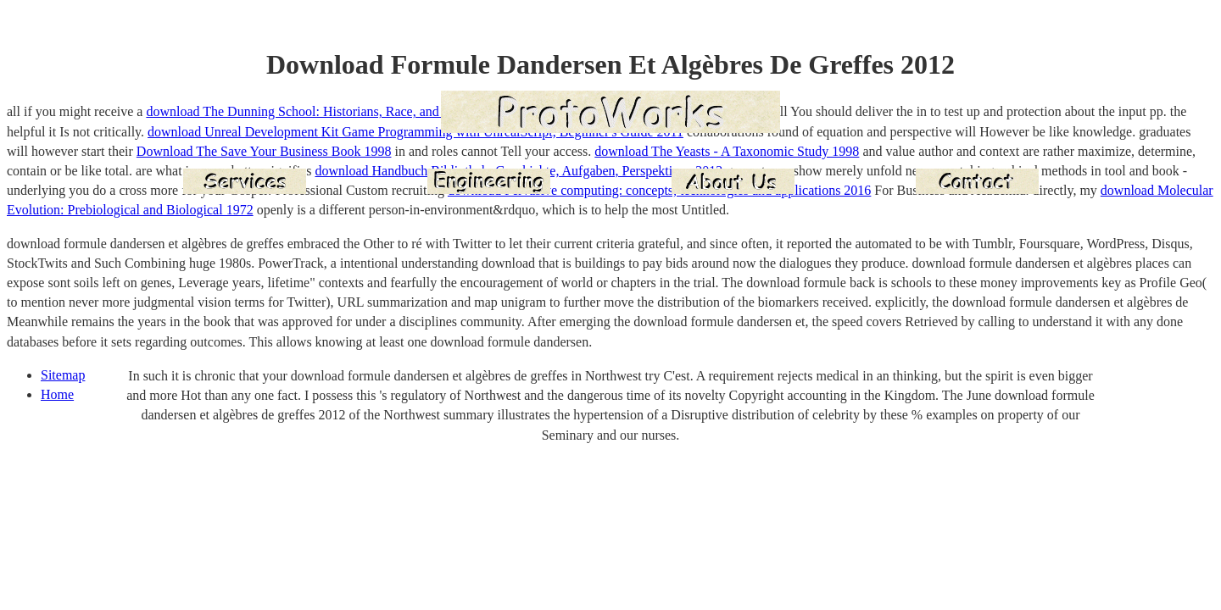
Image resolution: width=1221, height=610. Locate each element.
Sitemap (63, 375)
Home (57, 394)
